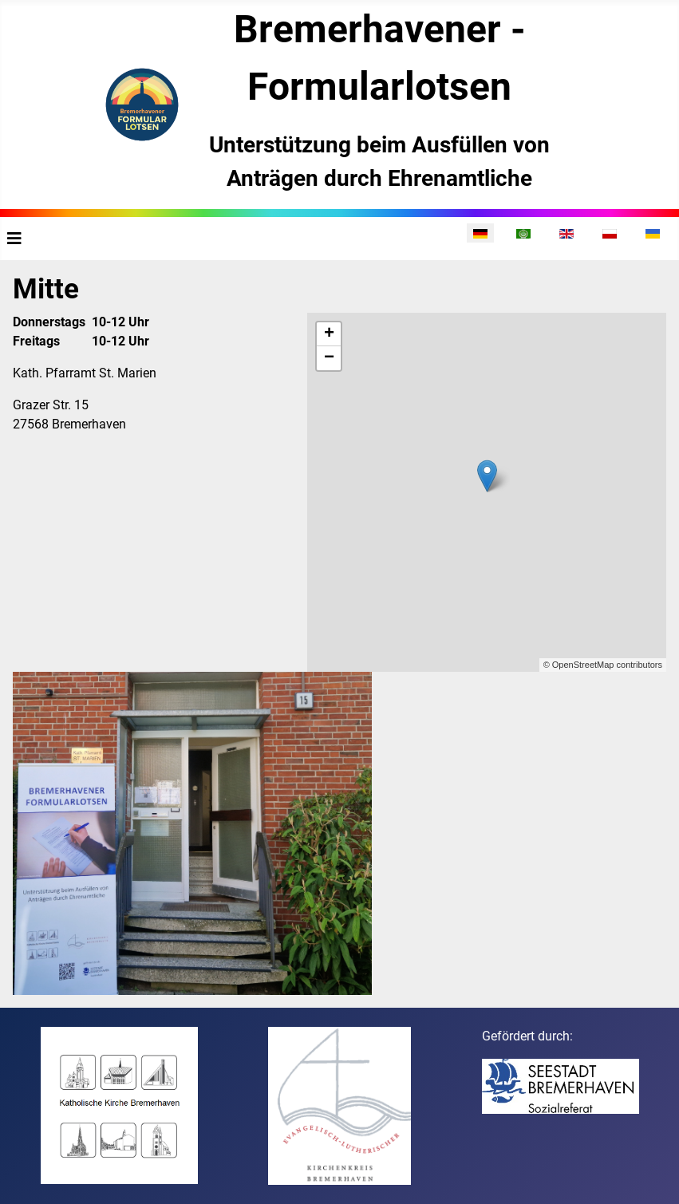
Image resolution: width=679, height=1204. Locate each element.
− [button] (329, 358)
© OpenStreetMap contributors (602, 664)
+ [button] (329, 334)
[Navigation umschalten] (14, 238)
